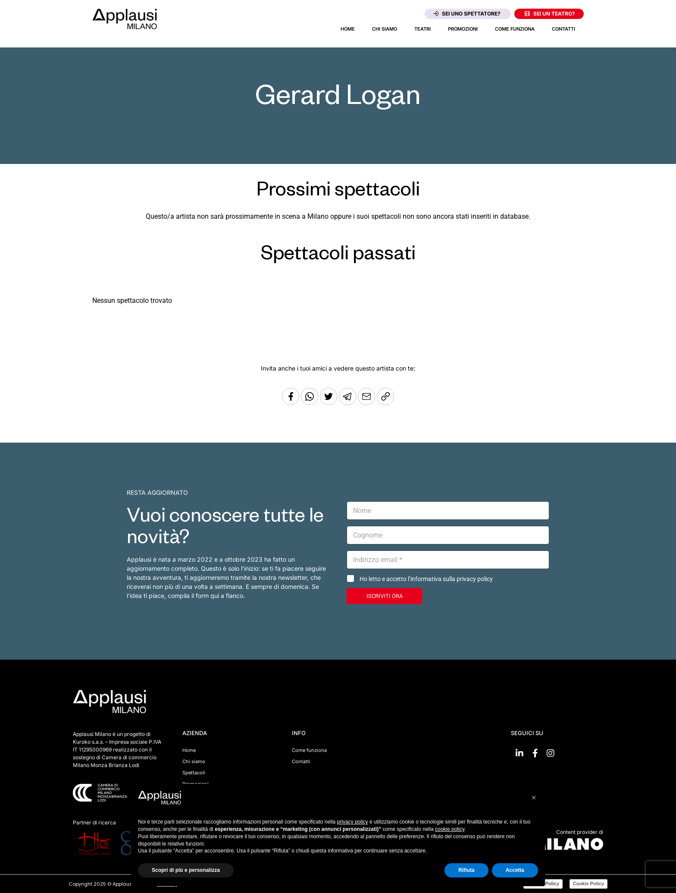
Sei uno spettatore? (467, 13)
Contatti (563, 29)
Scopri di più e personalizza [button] (186, 870)
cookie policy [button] (449, 829)
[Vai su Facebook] (535, 753)
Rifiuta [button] (466, 870)
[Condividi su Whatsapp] (310, 403)
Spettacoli (193, 773)
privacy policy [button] (352, 822)
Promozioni (463, 29)
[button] (534, 798)
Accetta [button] (515, 870)
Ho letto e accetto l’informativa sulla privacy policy (426, 578)
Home (348, 29)
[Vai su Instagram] (550, 753)
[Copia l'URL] (367, 403)
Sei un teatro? (550, 13)
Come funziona (515, 29)
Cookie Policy (588, 883)
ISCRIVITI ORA (384, 596)
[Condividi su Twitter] (329, 403)
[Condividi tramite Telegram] (348, 403)
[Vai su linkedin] (519, 753)
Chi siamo (384, 29)
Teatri (422, 29)
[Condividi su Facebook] (290, 403)
